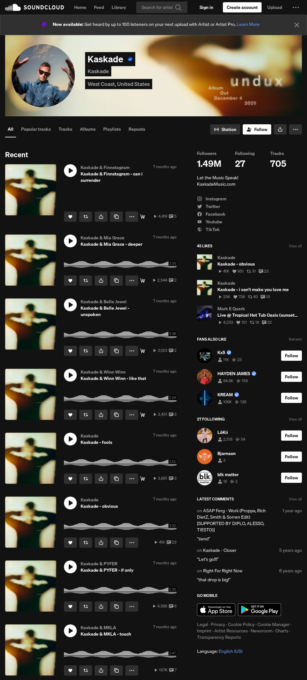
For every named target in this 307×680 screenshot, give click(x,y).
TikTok (208, 229)
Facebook (211, 214)
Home (80, 7)
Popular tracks (36, 129)
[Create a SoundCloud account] (242, 7)
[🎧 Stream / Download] (142, 216)
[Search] (161, 7)
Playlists (112, 129)
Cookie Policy (241, 624)
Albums (88, 129)
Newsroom (261, 630)
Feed (99, 7)
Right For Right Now (222, 570)
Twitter (208, 206)
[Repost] (85, 217)
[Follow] (257, 129)
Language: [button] (219, 651)
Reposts (137, 129)
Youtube (209, 221)
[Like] (70, 217)
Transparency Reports (219, 637)
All (10, 129)
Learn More (248, 24)
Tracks (65, 129)
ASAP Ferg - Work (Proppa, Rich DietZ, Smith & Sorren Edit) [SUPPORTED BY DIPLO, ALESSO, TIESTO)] (231, 520)
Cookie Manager (273, 624)
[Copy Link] (116, 217)
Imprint (204, 630)
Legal (202, 624)
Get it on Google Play (259, 609)
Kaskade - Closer (219, 550)
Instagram (211, 198)
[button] (296, 7)
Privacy (218, 624)
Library (119, 7)
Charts (281, 630)
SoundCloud (34, 7)
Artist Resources (231, 630)
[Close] (296, 24)
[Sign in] (206, 7)
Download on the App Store (216, 609)
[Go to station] (225, 129)
